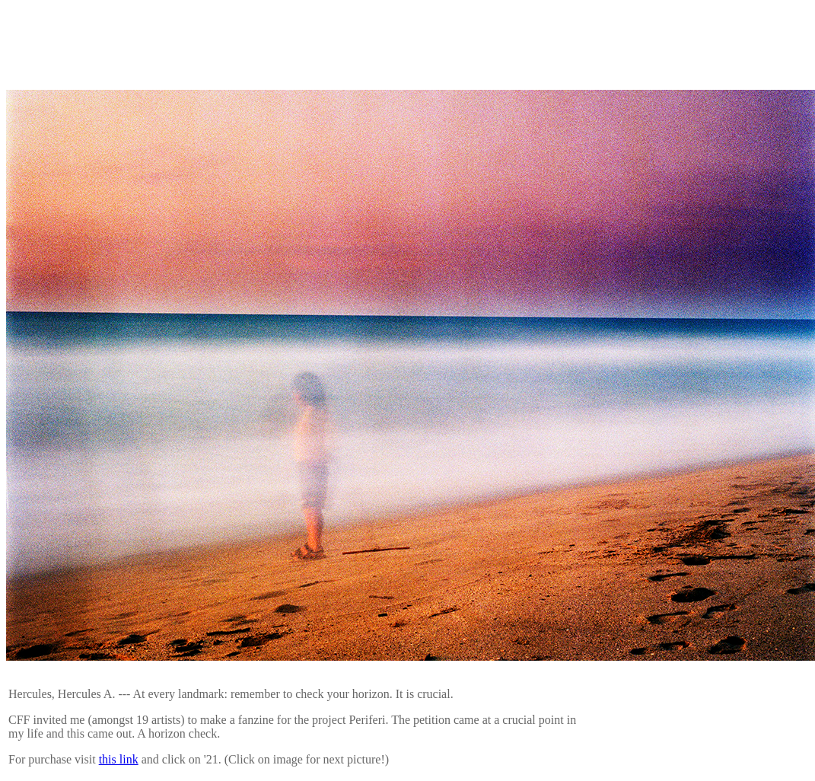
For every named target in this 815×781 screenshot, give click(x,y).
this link (118, 759)
